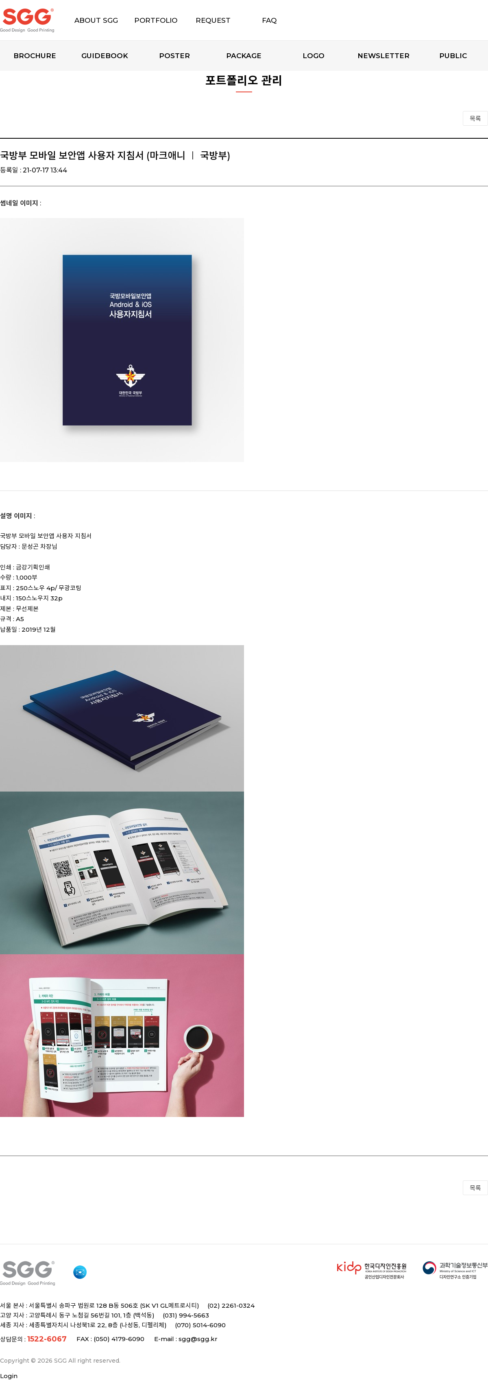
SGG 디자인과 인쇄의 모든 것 (41, 20)
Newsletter (383, 56)
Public (453, 56)
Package (243, 56)
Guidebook (104, 56)
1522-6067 (47, 1339)
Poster (174, 56)
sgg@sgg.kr (198, 1339)
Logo (314, 56)
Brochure (34, 56)
